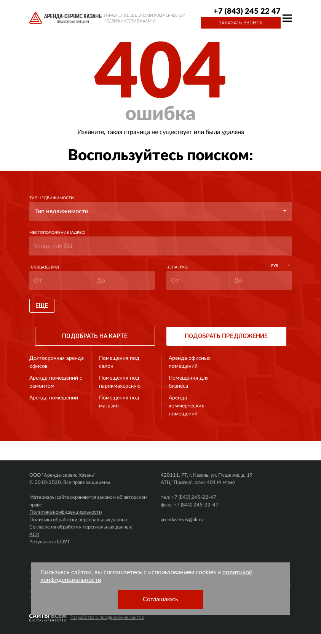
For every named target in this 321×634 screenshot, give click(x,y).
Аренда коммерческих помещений (186, 406)
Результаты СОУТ (49, 542)
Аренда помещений (53, 398)
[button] (160, 211)
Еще (41, 305)
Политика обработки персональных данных (78, 519)
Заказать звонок (241, 23)
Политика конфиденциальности (65, 512)
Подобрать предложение (226, 336)
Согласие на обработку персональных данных (80, 527)
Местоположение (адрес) (57, 233)
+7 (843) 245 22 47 (247, 11)
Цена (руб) (177, 267)
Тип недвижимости (51, 198)
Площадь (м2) (44, 267)
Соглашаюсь (160, 599)
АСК (34, 534)
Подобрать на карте (95, 336)
